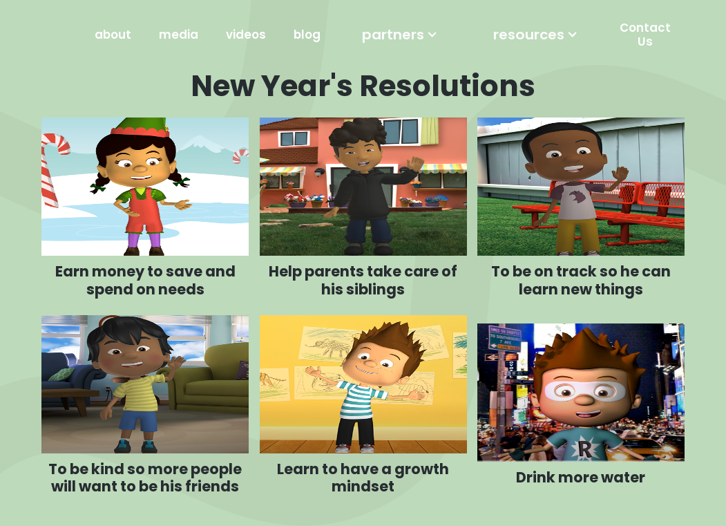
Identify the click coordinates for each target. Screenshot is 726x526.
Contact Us (645, 34)
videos (246, 34)
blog (307, 34)
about (113, 34)
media (178, 34)
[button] (400, 34)
